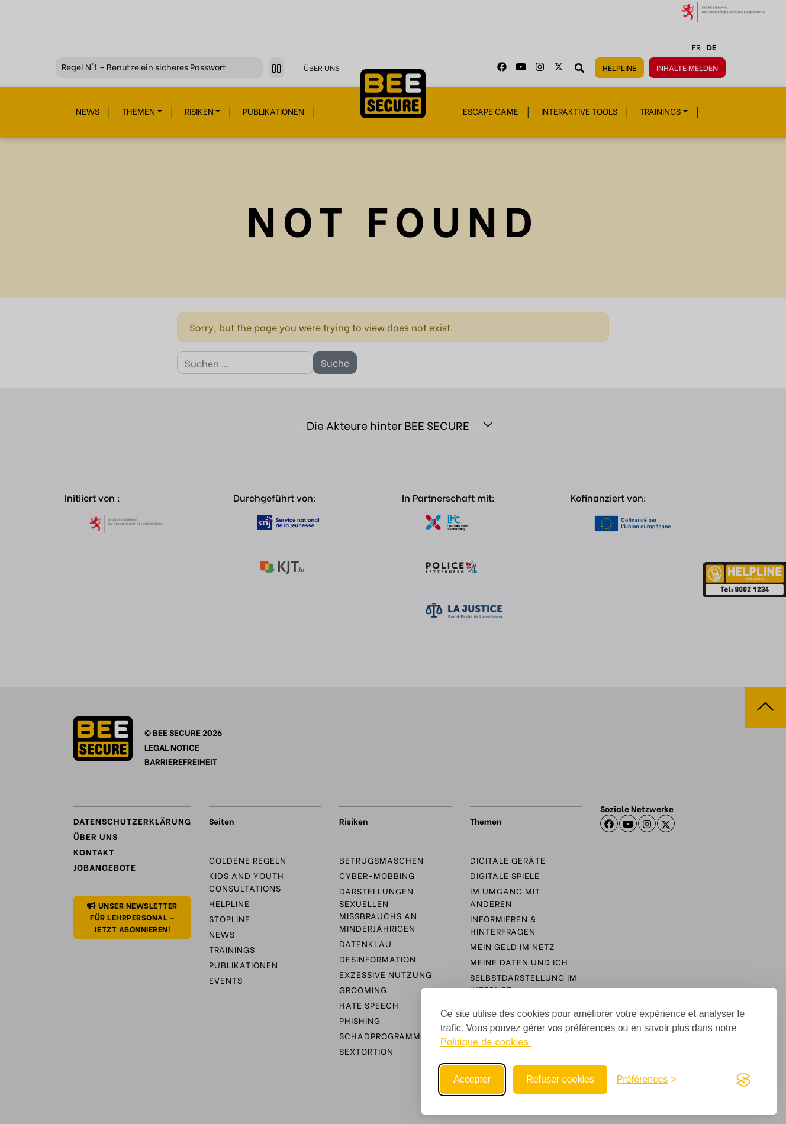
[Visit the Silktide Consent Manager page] (743, 1079)
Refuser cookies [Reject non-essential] (560, 1079)
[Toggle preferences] (647, 1080)
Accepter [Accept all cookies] (472, 1079)
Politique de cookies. (485, 1042)
